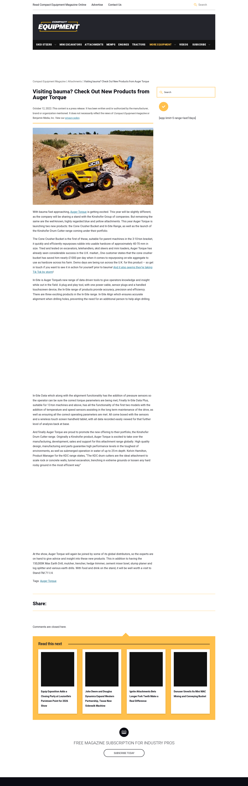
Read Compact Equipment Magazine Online (59, 5)
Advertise (97, 5)
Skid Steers (44, 44)
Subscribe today (124, 753)
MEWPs (111, 44)
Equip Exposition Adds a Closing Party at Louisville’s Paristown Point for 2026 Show (56, 698)
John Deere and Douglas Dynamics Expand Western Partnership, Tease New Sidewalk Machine (99, 698)
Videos (183, 44)
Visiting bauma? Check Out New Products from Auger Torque (91, 94)
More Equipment (161, 44)
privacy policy (72, 118)
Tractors (139, 44)
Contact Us (114, 5)
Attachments (94, 44)
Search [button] (195, 5)
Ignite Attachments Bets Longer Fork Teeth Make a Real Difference (144, 696)
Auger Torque (78, 212)
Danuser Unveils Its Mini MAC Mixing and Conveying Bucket (190, 694)
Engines (123, 44)
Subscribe (199, 44)
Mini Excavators (71, 44)
